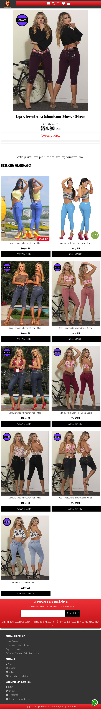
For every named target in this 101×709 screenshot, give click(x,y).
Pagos (9, 663)
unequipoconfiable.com (68, 706)
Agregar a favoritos (50, 135)
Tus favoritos (12, 671)
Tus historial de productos (17, 676)
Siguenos (10, 690)
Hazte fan (10, 686)
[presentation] (21, 150)
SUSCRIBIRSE (73, 613)
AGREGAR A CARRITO (25, 254)
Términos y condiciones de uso (17, 645)
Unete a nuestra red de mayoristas (20, 698)
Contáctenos (12, 694)
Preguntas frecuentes (13, 649)
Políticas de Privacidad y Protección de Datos (22, 653)
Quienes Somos (12, 640)
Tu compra (11, 667)
